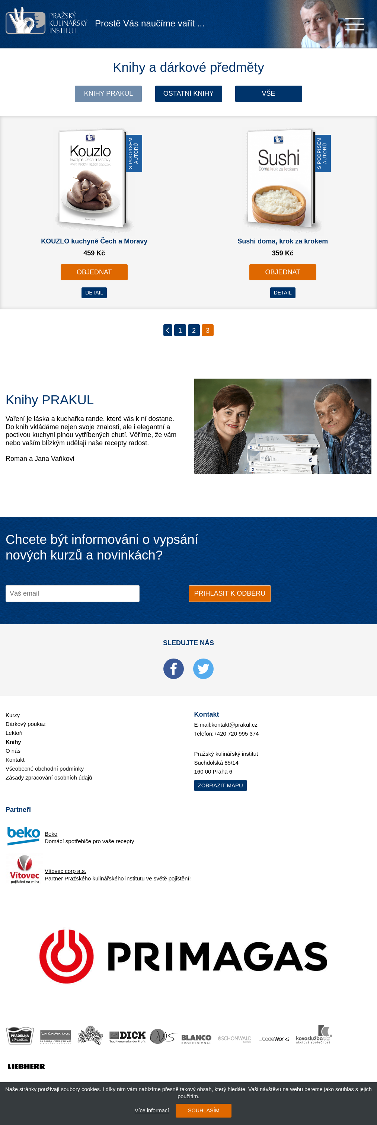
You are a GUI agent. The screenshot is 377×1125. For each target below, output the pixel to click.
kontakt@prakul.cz (234, 724)
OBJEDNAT (94, 272)
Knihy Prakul (108, 93)
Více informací (152, 1110)
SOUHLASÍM (204, 1110)
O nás (13, 751)
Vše (268, 93)
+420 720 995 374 (236, 733)
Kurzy (13, 715)
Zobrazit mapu (220, 785)
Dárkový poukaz (26, 724)
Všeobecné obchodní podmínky (45, 768)
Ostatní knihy (188, 93)
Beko (51, 834)
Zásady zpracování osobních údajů (49, 777)
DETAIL (94, 293)
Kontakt (15, 759)
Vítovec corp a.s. (65, 871)
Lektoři (14, 733)
